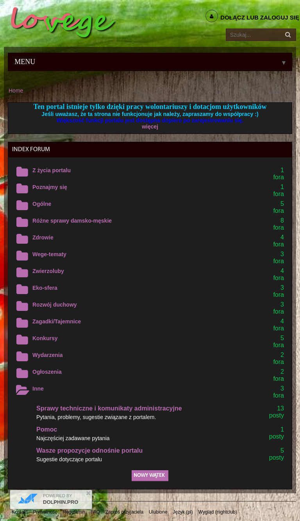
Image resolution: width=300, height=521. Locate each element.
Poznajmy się (49, 187)
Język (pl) (183, 512)
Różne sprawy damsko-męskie (72, 221)
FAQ (95, 512)
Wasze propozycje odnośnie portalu (89, 450)
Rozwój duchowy (54, 305)
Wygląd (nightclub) (217, 512)
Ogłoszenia (47, 372)
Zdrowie (43, 237)
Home (16, 90)
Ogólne (41, 204)
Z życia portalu (51, 170)
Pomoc (46, 429)
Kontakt (20, 512)
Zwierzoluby (48, 271)
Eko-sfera (44, 288)
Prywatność (45, 512)
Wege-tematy (49, 254)
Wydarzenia (47, 355)
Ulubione (158, 512)
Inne (38, 388)
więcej (150, 126)
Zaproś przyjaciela (124, 512)
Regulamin (74, 512)
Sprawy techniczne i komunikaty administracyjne (109, 408)
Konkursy (45, 338)
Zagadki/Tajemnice (56, 321)
